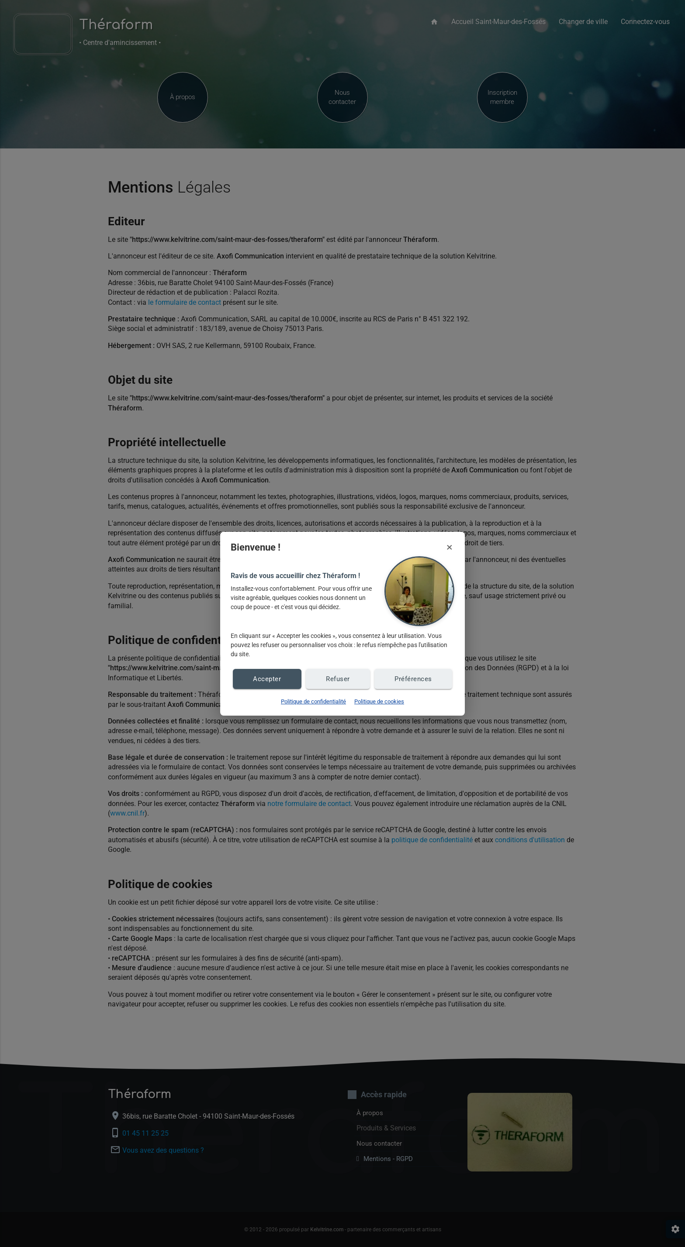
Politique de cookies (379, 701)
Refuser (337, 679)
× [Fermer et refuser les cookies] (449, 547)
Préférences (413, 679)
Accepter (267, 679)
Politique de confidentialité (313, 701)
